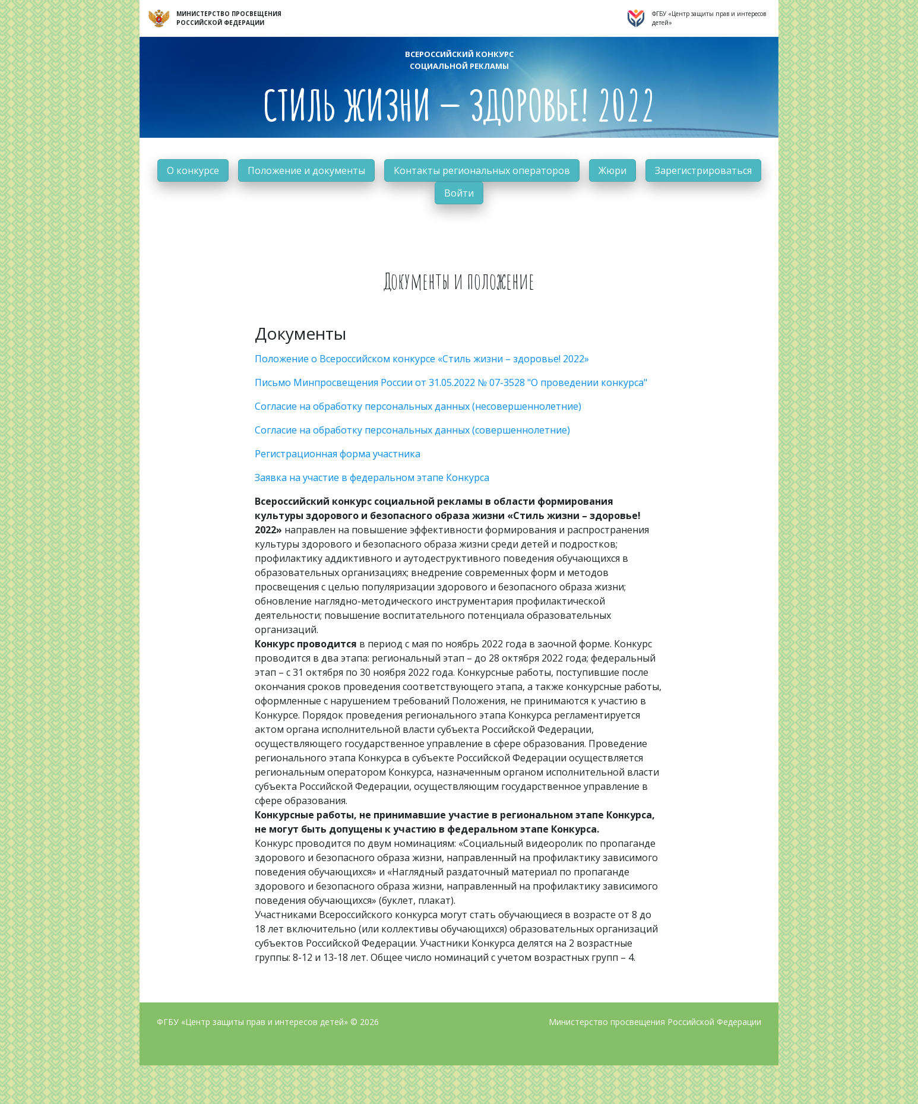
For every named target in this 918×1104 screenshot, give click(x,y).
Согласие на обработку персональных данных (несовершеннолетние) (418, 406)
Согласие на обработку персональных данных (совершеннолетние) (412, 429)
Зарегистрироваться (703, 170)
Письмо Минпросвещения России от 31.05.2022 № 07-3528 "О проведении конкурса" (451, 382)
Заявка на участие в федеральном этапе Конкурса (372, 477)
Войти (459, 193)
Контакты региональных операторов (482, 170)
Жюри (612, 170)
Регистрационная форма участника (337, 453)
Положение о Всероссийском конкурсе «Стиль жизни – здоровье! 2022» (422, 358)
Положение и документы (306, 170)
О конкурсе (193, 170)
